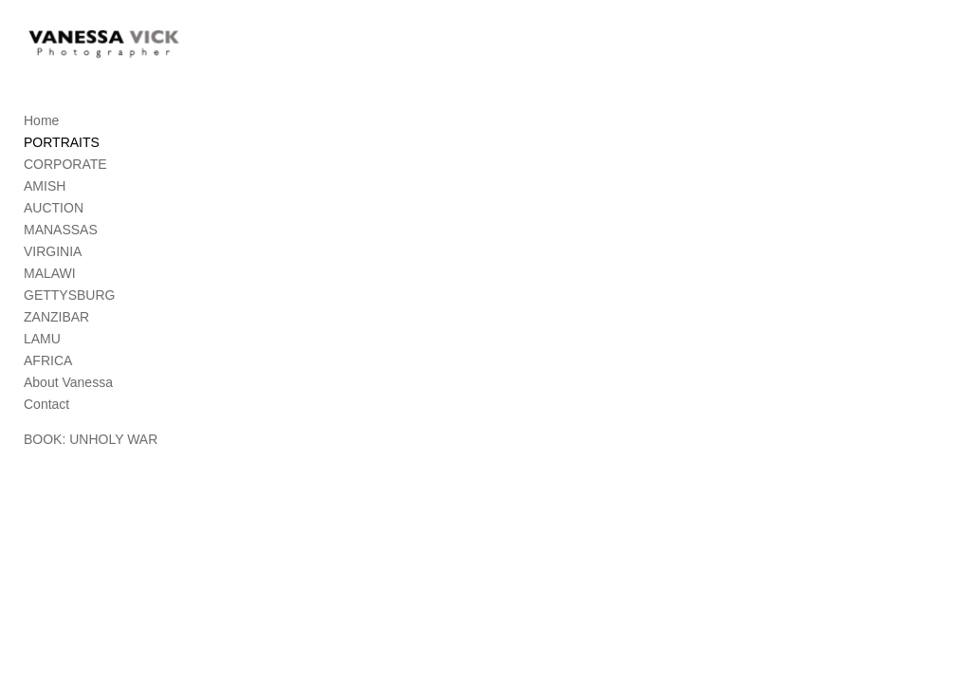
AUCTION (53, 209)
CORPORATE (65, 166)
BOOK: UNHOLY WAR (90, 441)
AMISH (44, 187)
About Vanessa (68, 384)
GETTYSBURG (69, 297)
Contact (46, 406)
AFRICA (48, 362)
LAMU (42, 340)
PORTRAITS (62, 144)
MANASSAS (61, 231)
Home (41, 122)
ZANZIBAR (56, 318)
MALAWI (50, 275)
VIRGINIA (53, 253)
